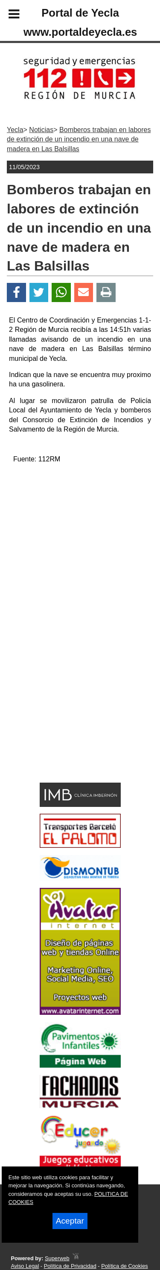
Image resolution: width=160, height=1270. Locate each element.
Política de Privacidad (70, 1266)
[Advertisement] (67, 718)
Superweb (57, 1258)
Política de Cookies (124, 1266)
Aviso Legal (25, 1266)
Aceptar (70, 1220)
